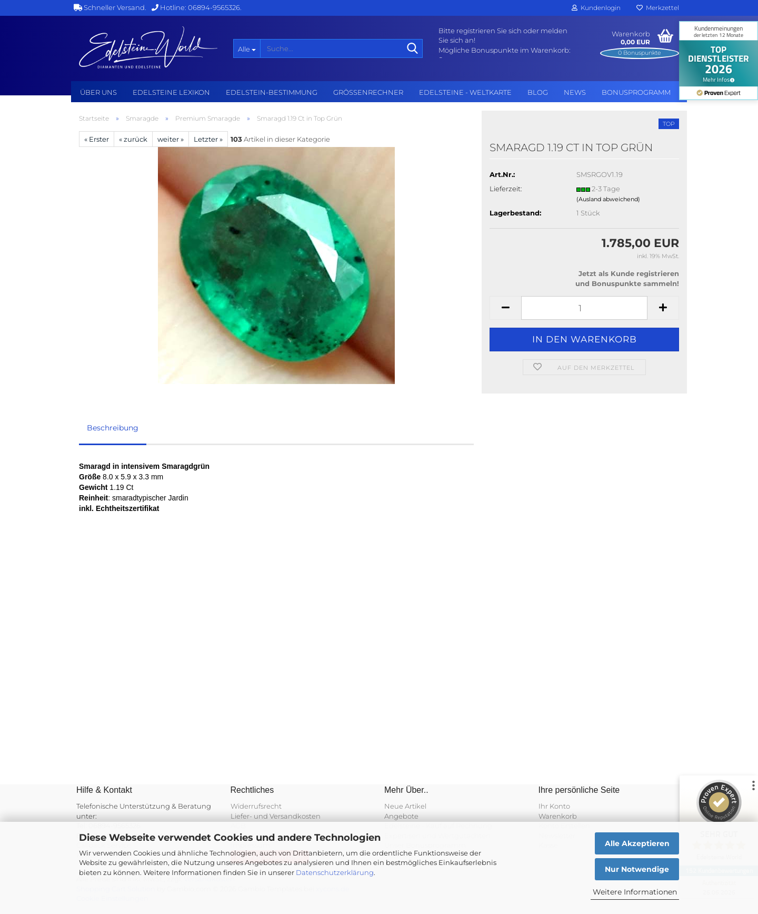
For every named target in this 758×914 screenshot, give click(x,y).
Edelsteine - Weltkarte (465, 92)
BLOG (537, 92)
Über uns (98, 92)
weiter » (170, 139)
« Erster (96, 139)
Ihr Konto (554, 806)
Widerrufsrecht (256, 806)
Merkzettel (657, 8)
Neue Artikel (405, 806)
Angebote (401, 816)
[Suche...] (246, 48)
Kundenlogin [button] (596, 8)
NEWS (575, 92)
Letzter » (208, 139)
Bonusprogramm (636, 92)
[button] (505, 308)
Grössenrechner (368, 92)
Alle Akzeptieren (637, 843)
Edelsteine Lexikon (171, 92)
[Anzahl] (584, 308)
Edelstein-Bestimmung (271, 92)
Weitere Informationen (635, 892)
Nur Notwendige (637, 869)
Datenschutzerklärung (335, 872)
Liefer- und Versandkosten (276, 816)
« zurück (133, 139)
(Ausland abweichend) (608, 199)
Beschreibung (112, 428)
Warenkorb (557, 816)
